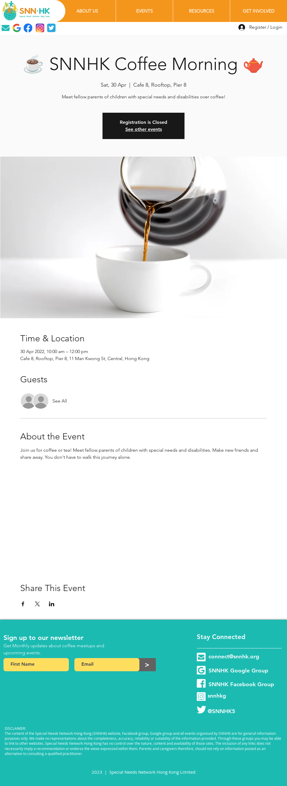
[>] (147, 664)
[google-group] (201, 670)
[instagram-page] (201, 696)
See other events (143, 129)
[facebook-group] (201, 683)
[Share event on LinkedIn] (51, 604)
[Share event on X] (37, 604)
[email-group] (201, 657)
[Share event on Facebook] (23, 604)
